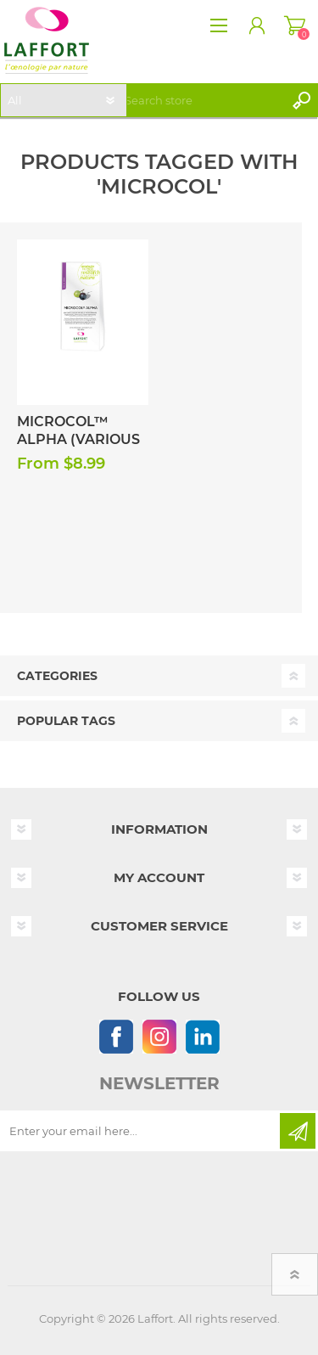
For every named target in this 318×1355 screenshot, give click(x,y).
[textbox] (201, 100)
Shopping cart (295, 25)
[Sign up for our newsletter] (141, 1131)
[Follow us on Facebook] (116, 1036)
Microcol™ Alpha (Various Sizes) (78, 439)
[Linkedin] (202, 1036)
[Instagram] (159, 1036)
